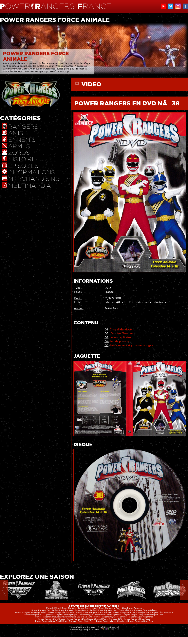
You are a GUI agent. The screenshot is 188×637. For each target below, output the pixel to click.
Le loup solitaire (120, 337)
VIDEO (91, 84)
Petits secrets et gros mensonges (131, 345)
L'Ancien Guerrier (121, 333)
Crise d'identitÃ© (120, 329)
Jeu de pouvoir (119, 341)
